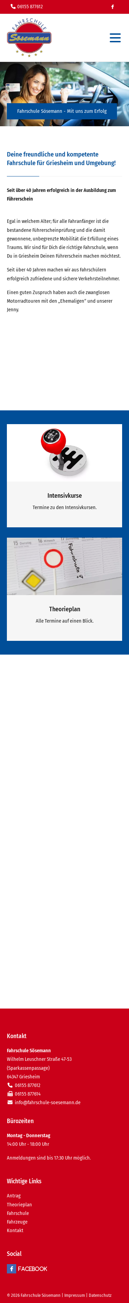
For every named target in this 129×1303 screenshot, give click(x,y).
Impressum (74, 1295)
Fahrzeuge (17, 1222)
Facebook (112, 7)
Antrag (14, 1196)
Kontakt (15, 1231)
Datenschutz (100, 1295)
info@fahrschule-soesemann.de (47, 1103)
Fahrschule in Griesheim (29, 37)
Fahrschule (18, 1213)
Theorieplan (19, 1205)
